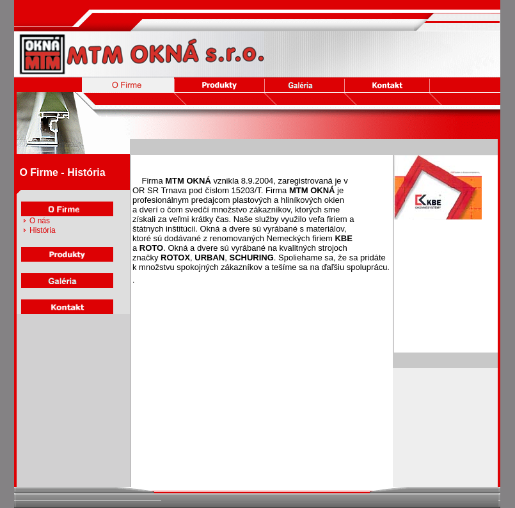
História (42, 230)
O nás (39, 220)
